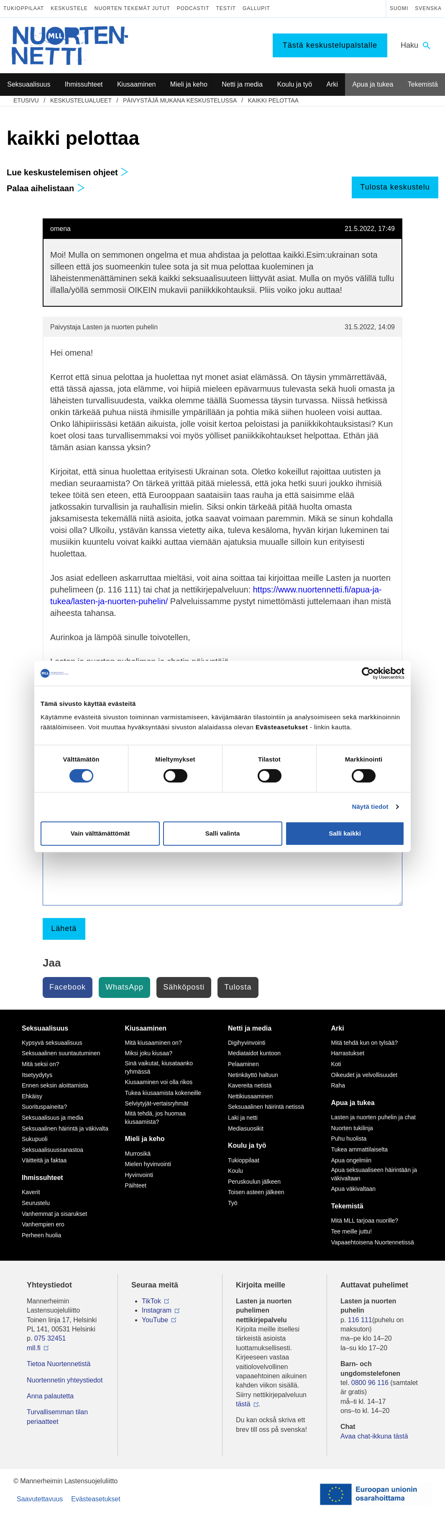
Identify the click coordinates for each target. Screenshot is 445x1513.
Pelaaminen (243, 1064)
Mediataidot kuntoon (254, 1053)
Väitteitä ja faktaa (44, 1160)
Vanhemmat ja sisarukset (54, 1213)
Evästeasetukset (95, 1499)
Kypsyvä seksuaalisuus (52, 1042)
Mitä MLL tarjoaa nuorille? (365, 1220)
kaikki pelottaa (273, 100)
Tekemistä (347, 1206)
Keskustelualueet (81, 100)
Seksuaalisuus (45, 1028)
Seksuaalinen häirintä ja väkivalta (65, 1128)
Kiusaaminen (146, 1028)
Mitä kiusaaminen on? (153, 1042)
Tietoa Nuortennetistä (58, 1363)
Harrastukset (347, 1053)
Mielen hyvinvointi (148, 1164)
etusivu (26, 100)
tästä (243, 1404)
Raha (338, 1085)
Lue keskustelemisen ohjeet (67, 172)
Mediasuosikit (245, 1128)
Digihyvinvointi (246, 1042)
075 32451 (50, 1338)
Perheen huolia (41, 1235)
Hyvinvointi (139, 1175)
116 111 (360, 1319)
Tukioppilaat (23, 8)
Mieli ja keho (145, 1138)
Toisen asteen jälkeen (256, 1192)
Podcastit (193, 8)
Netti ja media (249, 1028)
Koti (336, 1064)
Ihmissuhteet (42, 1177)
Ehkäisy (32, 1096)
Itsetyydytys (37, 1075)
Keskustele (69, 8)
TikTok (151, 1301)
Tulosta (237, 987)
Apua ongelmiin (351, 1160)
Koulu (235, 1170)
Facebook (67, 987)
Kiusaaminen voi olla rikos (159, 1082)
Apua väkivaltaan (353, 1188)
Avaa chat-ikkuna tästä (374, 1436)
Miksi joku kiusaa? (149, 1053)
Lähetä (64, 928)
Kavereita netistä (249, 1085)
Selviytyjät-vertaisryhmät (157, 1103)
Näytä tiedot (370, 806)
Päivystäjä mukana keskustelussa (180, 100)
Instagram (156, 1310)
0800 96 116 (370, 1382)
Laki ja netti (243, 1117)
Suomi (399, 8)
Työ (233, 1203)
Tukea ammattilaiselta (359, 1149)
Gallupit (256, 8)
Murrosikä (138, 1153)
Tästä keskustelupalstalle (330, 45)
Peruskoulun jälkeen (254, 1181)
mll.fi (34, 1347)
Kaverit (31, 1192)
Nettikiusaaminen (250, 1096)
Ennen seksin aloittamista (55, 1085)
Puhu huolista (349, 1138)
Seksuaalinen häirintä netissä (266, 1106)
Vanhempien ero (43, 1224)
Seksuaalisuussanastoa (52, 1149)
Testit (226, 8)
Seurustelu (36, 1203)
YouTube (155, 1319)
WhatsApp (124, 987)
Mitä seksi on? (40, 1064)
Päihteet (135, 1185)
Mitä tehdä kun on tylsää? (364, 1042)
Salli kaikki (345, 833)
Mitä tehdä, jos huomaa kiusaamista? (155, 1117)
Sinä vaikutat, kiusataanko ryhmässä (159, 1067)
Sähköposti (184, 987)
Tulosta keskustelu (395, 187)
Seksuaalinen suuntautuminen (61, 1053)
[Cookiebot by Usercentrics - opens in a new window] (367, 673)
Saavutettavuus (40, 1499)
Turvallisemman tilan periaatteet (57, 1416)
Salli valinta (222, 833)
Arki (337, 1028)
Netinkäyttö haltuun (253, 1075)
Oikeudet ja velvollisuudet (364, 1075)
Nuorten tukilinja (352, 1128)
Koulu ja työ (247, 1145)
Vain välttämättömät (100, 833)
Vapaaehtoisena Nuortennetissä (372, 1242)
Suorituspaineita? (44, 1106)
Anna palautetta (50, 1396)
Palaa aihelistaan (46, 188)
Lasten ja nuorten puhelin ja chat (373, 1117)
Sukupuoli (35, 1139)
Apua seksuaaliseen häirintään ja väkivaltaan (374, 1174)
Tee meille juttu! (351, 1231)
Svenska (428, 8)
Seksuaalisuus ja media (52, 1117)
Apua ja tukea (353, 1102)
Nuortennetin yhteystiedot (64, 1380)
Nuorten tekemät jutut (132, 8)
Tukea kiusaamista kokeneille (163, 1093)
